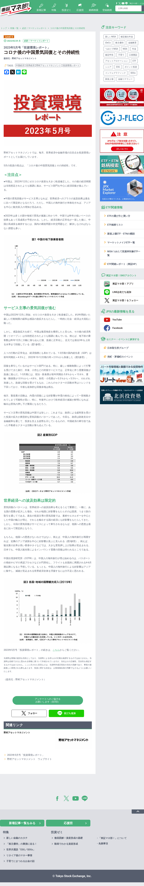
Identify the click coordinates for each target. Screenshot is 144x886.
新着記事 (41, 10)
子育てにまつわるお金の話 (20, 861)
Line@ (126, 3)
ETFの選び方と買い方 (118, 216)
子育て (121, 55)
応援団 (80, 10)
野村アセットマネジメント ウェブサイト (29, 759)
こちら (56, 650)
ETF (134, 61)
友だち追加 (70, 713)
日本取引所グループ (117, 348)
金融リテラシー (125, 79)
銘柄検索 (93, 10)
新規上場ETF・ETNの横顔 (121, 233)
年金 (134, 49)
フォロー (32, 713)
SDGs (132, 73)
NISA (125, 49)
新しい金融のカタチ (16, 838)
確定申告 (109, 55)
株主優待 (119, 43)
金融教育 (132, 43)
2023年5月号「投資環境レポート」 (25, 755)
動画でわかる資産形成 (66, 843)
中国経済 (20, 65)
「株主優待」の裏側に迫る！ (21, 843)
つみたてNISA (111, 49)
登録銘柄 (107, 10)
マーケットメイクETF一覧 (121, 242)
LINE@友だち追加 (121, 292)
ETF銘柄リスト (115, 224)
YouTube (123, 3)
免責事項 (103, 843)
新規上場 (109, 79)
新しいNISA (110, 36)
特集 (54, 10)
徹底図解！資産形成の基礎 (68, 838)
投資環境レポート (71, 65)
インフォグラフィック (115, 73)
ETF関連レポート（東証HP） (122, 264)
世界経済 (30, 65)
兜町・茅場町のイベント (120, 356)
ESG (118, 67)
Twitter (119, 3)
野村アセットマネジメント (48, 65)
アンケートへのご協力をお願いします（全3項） (48, 700)
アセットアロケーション (116, 61)
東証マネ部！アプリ (123, 283)
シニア (108, 67)
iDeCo (108, 43)
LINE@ (85, 799)
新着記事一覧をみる (22, 823)
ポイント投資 (131, 67)
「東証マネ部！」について (112, 838)
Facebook (116, 3)
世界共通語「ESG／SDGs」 (20, 849)
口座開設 (133, 55)
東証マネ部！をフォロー (125, 300)
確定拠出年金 (127, 36)
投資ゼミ (66, 10)
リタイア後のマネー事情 (19, 855)
